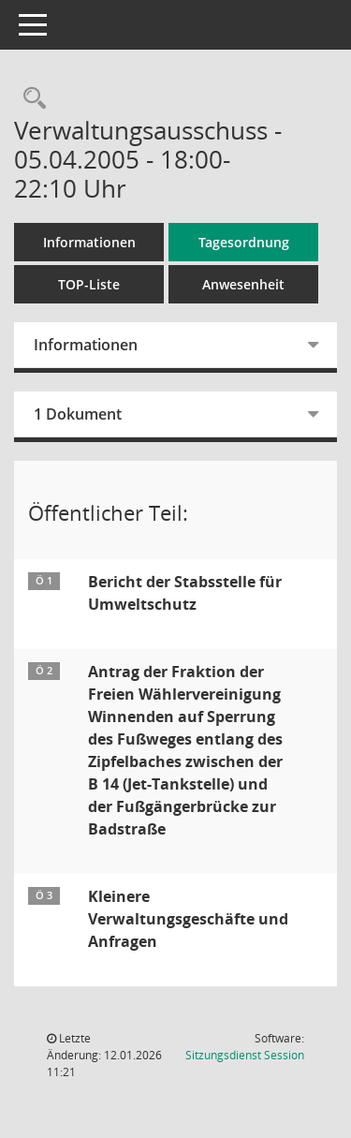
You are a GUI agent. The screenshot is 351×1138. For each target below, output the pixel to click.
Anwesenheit (243, 284)
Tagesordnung (243, 242)
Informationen (89, 242)
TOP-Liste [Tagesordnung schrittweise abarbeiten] (89, 284)
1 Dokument (78, 414)
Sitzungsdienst (244, 1055)
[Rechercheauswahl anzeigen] (30, 98)
